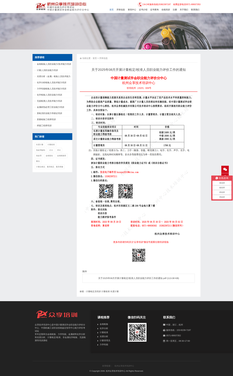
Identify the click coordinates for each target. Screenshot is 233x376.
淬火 (59, 150)
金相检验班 (61, 156)
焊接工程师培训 (44, 125)
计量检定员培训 (93, 291)
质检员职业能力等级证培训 (49, 113)
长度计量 (114, 291)
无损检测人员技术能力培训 (49, 101)
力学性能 (104, 344)
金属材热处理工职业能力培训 (50, 107)
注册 (175, 9)
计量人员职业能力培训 (47, 70)
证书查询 (154, 9)
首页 (111, 9)
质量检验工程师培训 (46, 119)
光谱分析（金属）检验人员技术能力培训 (51, 77)
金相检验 (104, 324)
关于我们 (184, 9)
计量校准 (105, 291)
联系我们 (195, 9)
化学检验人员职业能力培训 (49, 95)
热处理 (39, 156)
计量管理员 (105, 340)
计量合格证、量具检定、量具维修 (49, 167)
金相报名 (49, 156)
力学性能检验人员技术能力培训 (51, 88)
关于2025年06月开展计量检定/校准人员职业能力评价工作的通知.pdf (132, 278)
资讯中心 (132, 9)
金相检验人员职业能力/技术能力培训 (54, 64)
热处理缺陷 (40, 150)
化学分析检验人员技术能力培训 (51, 82)
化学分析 (104, 328)
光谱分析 (104, 336)
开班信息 (120, 9)
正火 (51, 150)
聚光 (38, 161)
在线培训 (165, 9)
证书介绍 (143, 9)
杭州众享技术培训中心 (124, 366)
